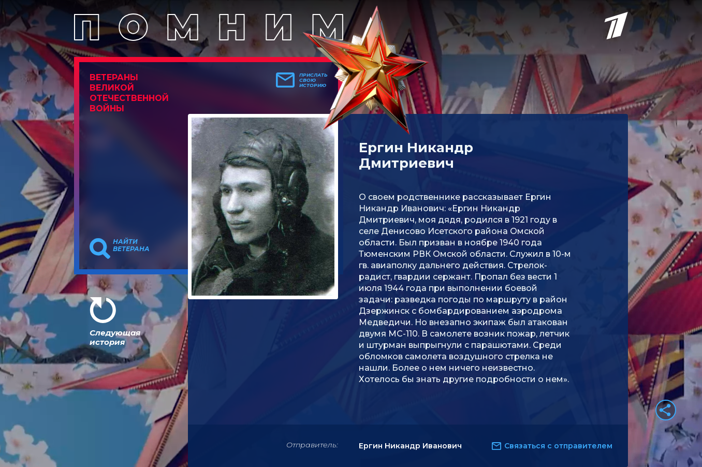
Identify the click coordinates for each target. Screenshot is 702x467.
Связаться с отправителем (558, 445)
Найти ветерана (131, 245)
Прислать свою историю (313, 80)
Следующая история (115, 337)
